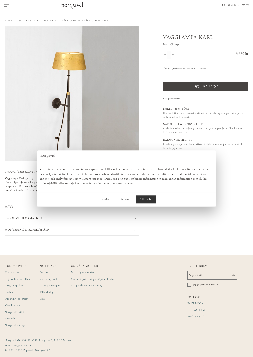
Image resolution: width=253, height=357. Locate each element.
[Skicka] (233, 275)
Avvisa (105, 199)
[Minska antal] (165, 55)
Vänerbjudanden (14, 305)
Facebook (195, 303)
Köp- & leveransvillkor (17, 279)
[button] (72, 93)
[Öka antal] (173, 55)
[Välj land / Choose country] (234, 5)
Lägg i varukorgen (205, 86)
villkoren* (214, 285)
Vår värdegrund (48, 279)
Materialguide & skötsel (84, 272)
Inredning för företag (16, 299)
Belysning (51, 21)
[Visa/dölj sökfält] (224, 5)
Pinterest (195, 317)
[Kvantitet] (169, 55)
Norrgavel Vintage (15, 325)
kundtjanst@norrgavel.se (18, 345)
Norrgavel (13, 21)
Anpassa (124, 199)
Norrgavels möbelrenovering (86, 286)
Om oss (44, 272)
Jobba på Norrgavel (50, 286)
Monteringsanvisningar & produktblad (93, 279)
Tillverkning (47, 292)
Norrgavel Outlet (14, 312)
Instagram (196, 310)
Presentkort (11, 319)
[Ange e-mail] (212, 275)
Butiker (9, 292)
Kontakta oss (12, 272)
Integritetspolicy (14, 286)
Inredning (33, 21)
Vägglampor (71, 21)
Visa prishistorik (171, 99)
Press (42, 299)
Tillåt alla (145, 199)
